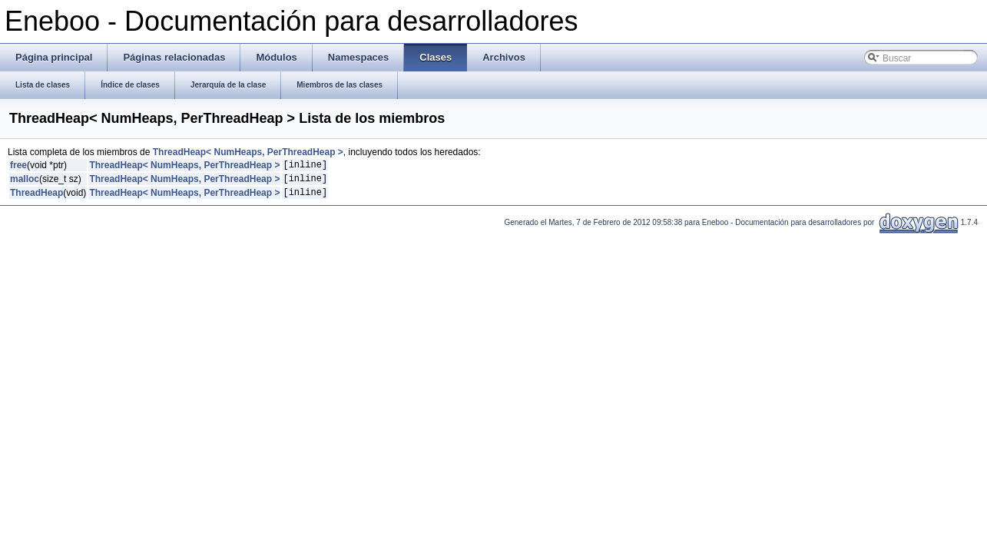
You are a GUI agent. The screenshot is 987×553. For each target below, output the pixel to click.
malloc (24, 182)
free (18, 166)
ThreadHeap (36, 199)
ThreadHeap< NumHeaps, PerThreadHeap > (248, 152)
